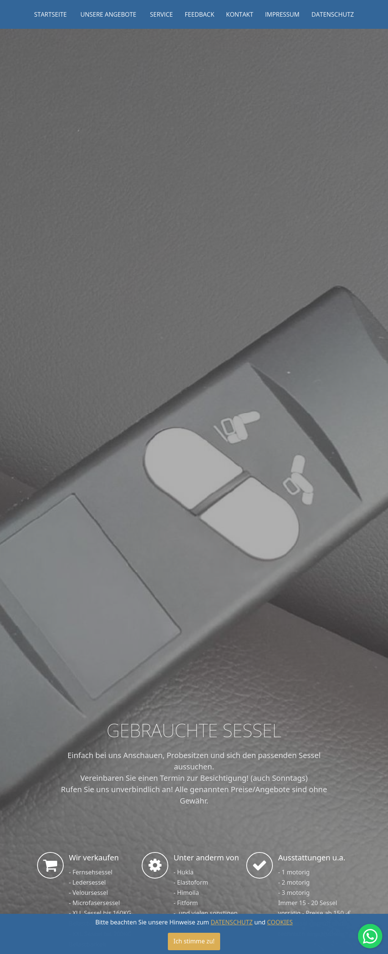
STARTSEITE (50, 14)
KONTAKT (239, 14)
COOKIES (280, 928)
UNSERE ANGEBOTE (108, 14)
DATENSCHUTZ (332, 14)
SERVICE (161, 14)
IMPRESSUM (282, 14)
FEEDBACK (199, 14)
